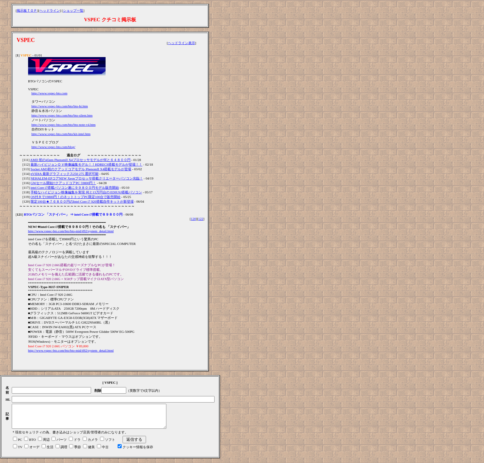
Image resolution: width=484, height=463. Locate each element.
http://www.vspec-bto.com (49, 93)
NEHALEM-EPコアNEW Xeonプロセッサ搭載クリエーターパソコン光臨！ (87, 178)
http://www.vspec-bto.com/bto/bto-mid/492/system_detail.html (71, 231)
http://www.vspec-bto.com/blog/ (53, 147)
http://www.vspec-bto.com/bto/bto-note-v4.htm (63, 124)
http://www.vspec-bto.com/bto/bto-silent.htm (62, 115)
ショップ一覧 (73, 10)
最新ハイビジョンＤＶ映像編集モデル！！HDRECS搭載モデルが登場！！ (86, 164)
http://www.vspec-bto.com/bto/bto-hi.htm (59, 106)
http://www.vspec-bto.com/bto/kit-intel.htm (60, 134)
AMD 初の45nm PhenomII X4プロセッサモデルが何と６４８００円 (80, 160)
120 (193, 219)
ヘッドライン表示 (181, 43)
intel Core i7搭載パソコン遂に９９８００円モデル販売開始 (75, 187)
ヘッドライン (50, 10)
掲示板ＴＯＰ (27, 10)
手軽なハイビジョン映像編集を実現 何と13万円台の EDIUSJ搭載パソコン (86, 192)
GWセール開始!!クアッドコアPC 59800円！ (63, 183)
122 (200, 219)
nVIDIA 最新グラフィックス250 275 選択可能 (64, 174)
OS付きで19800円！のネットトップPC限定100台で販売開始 (76, 197)
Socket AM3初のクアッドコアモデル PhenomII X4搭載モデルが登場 (81, 169)
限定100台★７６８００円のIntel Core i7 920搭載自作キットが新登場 (82, 201)
